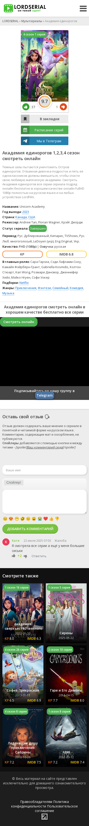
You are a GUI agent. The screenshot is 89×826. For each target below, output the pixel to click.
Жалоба (60, 540)
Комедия (76, 288)
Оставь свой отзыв (22, 416)
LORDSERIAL (10, 21)
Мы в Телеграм (49, 141)
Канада (21, 217)
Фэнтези (44, 288)
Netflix (24, 282)
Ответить (39, 556)
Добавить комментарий (30, 528)
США (31, 217)
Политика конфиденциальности (40, 803)
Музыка (8, 293)
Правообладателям (36, 801)
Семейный (60, 288)
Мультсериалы (31, 21)
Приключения (25, 288)
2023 (25, 212)
